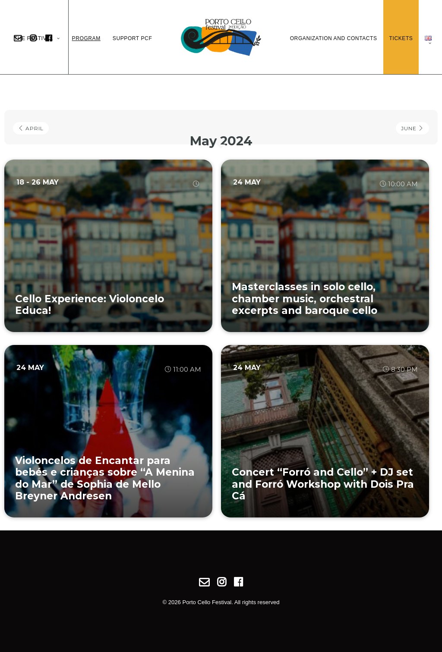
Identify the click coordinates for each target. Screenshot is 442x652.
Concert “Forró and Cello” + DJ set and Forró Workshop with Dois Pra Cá (323, 484)
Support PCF (132, 38)
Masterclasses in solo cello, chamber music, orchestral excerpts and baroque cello (304, 299)
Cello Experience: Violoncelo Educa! (89, 305)
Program (86, 38)
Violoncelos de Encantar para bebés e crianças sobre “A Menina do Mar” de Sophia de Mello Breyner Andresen (105, 478)
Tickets (401, 38)
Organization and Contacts (333, 38)
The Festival (37, 38)
